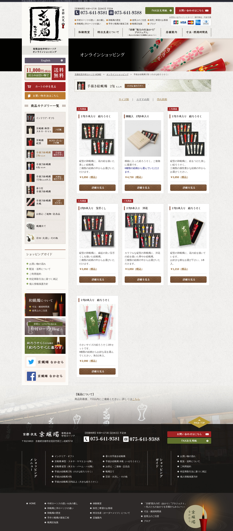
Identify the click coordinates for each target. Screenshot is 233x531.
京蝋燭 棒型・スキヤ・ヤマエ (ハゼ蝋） (74, 461)
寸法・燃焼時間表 (41, 307)
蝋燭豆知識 (137, 24)
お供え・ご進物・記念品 (118, 466)
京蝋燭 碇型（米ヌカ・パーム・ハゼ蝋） (74, 466)
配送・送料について (40, 269)
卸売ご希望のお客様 (159, 20)
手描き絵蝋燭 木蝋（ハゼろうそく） (123, 461)
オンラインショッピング (117, 74)
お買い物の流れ (37, 263)
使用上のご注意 (39, 310)
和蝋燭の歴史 (114, 20)
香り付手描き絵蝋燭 (115, 456)
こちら (136, 399)
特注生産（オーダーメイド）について (111, 513)
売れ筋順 (162, 99)
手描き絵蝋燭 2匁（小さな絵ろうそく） (74, 471)
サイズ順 (124, 99)
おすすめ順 (143, 99)
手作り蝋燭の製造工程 (118, 24)
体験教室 (97, 503)
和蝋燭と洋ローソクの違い (89, 24)
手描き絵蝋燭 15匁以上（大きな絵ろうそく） (77, 482)
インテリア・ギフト (64, 456)
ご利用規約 (35, 274)
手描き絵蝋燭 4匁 (63, 476)
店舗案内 (97, 517)
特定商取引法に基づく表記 (43, 279)
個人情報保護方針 (38, 284)
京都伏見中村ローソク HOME (88, 74)
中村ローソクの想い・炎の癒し (91, 20)
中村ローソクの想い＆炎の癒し (62, 503)
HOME (32, 503)
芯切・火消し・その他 (116, 476)
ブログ (153, 24)
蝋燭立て (110, 471)
